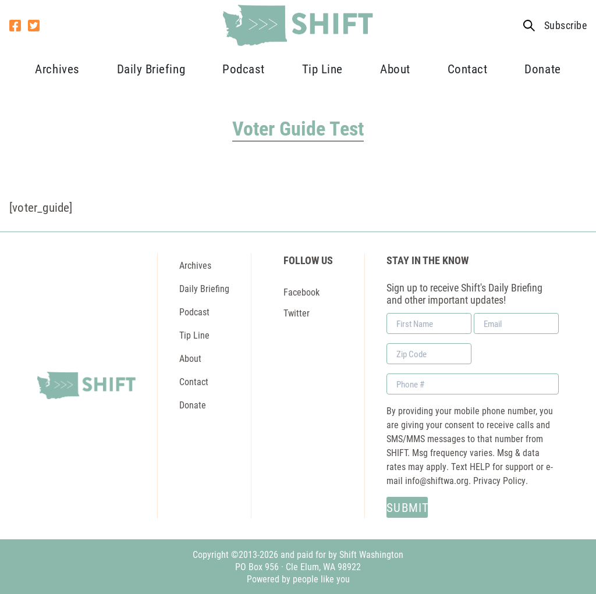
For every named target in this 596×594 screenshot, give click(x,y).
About (395, 69)
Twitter (296, 313)
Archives (57, 69)
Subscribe (565, 25)
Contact (468, 69)
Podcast (243, 69)
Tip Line (322, 69)
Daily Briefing (151, 69)
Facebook (301, 292)
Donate (542, 69)
